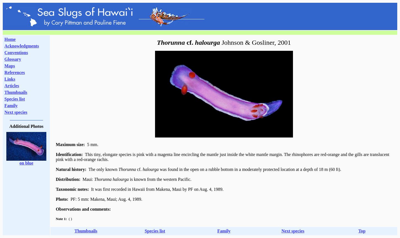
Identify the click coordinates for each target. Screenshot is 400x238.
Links (9, 79)
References (14, 72)
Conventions (16, 52)
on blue (26, 163)
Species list (14, 99)
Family (11, 105)
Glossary (12, 59)
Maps (9, 66)
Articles (11, 85)
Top (362, 231)
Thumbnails (15, 92)
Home (10, 39)
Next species (15, 112)
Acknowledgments (21, 46)
